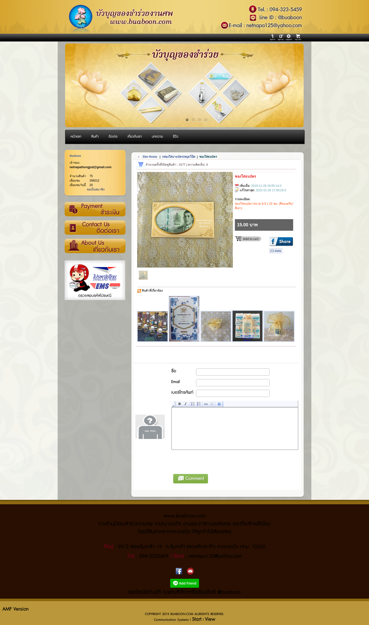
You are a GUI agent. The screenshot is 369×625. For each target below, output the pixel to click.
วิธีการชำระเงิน (94, 209)
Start (197, 619)
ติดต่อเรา (94, 228)
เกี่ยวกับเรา (94, 246)
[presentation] (209, 461)
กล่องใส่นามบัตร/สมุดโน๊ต (178, 156)
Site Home (150, 156)
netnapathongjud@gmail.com (90, 167)
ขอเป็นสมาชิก (96, 189)
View (210, 619)
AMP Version (15, 609)
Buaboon (75, 155)
